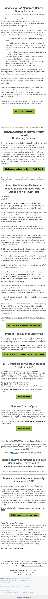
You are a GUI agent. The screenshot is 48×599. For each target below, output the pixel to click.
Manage (2, 578)
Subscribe (19, 597)
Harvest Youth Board (11, 500)
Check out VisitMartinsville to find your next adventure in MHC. (24, 466)
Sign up (14, 580)
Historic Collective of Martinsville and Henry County (23, 203)
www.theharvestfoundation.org (12, 548)
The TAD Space (30, 145)
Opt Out (17, 578)
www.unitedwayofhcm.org (13, 389)
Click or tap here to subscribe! (32, 566)
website (22, 345)
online (9, 582)
